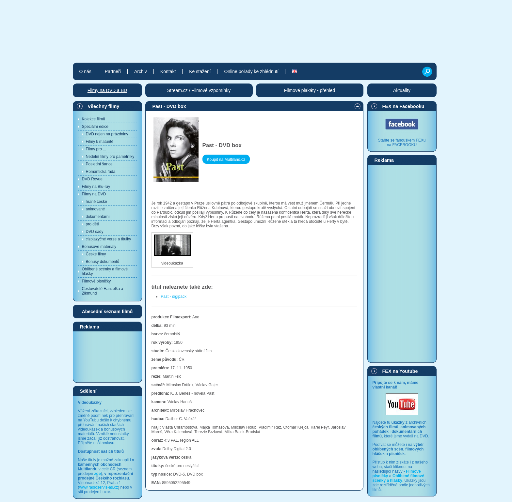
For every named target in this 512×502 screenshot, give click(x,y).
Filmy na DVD (94, 194)
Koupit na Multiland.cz (226, 159)
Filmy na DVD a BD (107, 90)
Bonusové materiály (99, 246)
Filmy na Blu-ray (96, 186)
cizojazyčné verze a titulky (108, 239)
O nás (85, 71)
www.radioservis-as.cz (98, 487)
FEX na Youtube (400, 371)
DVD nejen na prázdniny (107, 134)
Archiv (140, 71)
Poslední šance (99, 164)
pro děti (92, 224)
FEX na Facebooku (403, 106)
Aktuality (401, 90)
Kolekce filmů (93, 119)
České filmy (96, 254)
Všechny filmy (104, 106)
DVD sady (95, 231)
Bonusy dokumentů (103, 261)
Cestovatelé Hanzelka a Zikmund (102, 291)
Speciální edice (95, 126)
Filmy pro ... (96, 149)
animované (95, 209)
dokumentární (98, 216)
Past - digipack (173, 296)
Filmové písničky (96, 281)
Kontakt (168, 71)
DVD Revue (92, 179)
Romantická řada (101, 171)
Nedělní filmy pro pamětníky (110, 156)
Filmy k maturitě (100, 141)
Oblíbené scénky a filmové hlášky (105, 271)
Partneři (113, 71)
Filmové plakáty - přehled (309, 90)
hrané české (96, 201)
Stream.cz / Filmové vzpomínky (199, 90)
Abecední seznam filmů (107, 311)
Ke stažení (200, 71)
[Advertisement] (107, 356)
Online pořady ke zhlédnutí (251, 71)
